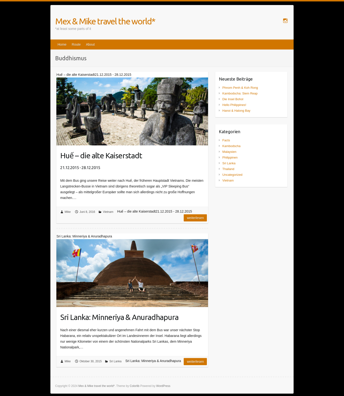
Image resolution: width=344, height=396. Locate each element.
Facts (226, 140)
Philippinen (230, 157)
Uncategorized (232, 174)
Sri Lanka (115, 361)
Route (76, 44)
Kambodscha (231, 146)
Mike (68, 212)
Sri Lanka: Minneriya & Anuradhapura (119, 317)
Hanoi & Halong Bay (236, 110)
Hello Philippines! (234, 105)
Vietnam (108, 212)
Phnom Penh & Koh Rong (240, 87)
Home (62, 44)
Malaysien (229, 152)
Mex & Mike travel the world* (105, 21)
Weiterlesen (195, 218)
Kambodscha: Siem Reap (240, 93)
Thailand (228, 169)
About (90, 44)
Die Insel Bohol (232, 99)
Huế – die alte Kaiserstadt (101, 160)
